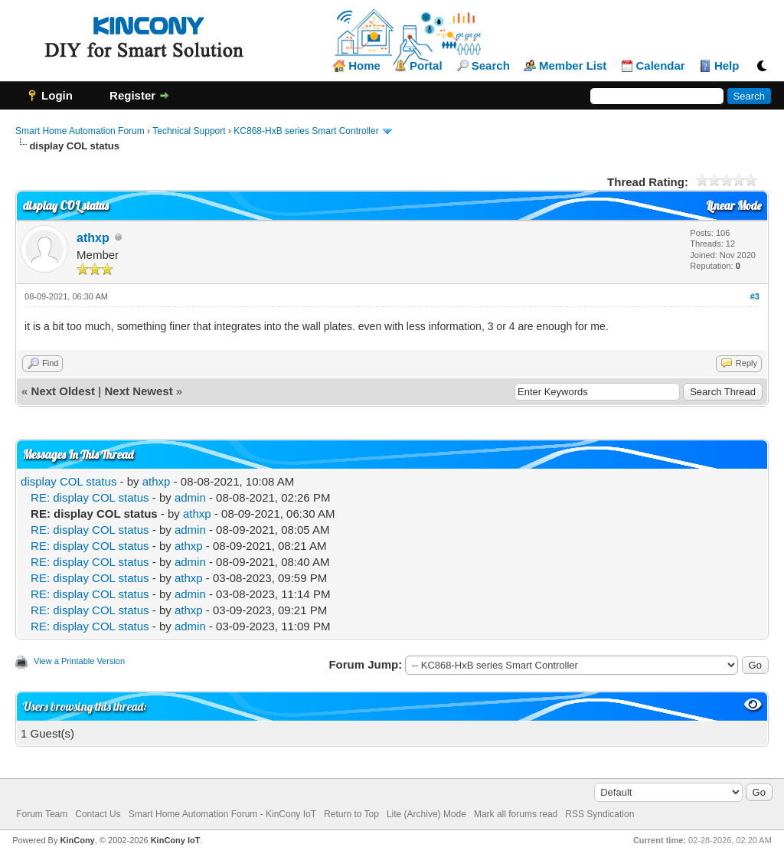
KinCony (77, 840)
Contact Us (97, 814)
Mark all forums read (515, 814)
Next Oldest (63, 390)
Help (727, 66)
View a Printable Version (79, 661)
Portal (426, 66)
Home (364, 66)
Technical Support (188, 131)
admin (190, 497)
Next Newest (138, 390)
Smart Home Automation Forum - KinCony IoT (222, 814)
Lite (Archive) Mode (426, 814)
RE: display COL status (90, 497)
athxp (93, 237)
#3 (755, 296)
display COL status (68, 481)
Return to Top (351, 814)
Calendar (660, 66)
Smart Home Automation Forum (80, 131)
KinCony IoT (176, 840)
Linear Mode (733, 205)
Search (491, 66)
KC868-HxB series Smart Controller (306, 131)
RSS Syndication (599, 814)
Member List (572, 66)
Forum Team (41, 814)
